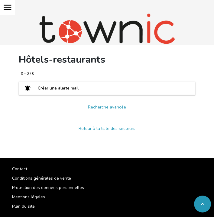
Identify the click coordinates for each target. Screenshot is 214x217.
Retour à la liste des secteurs (107, 128)
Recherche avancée (107, 107)
